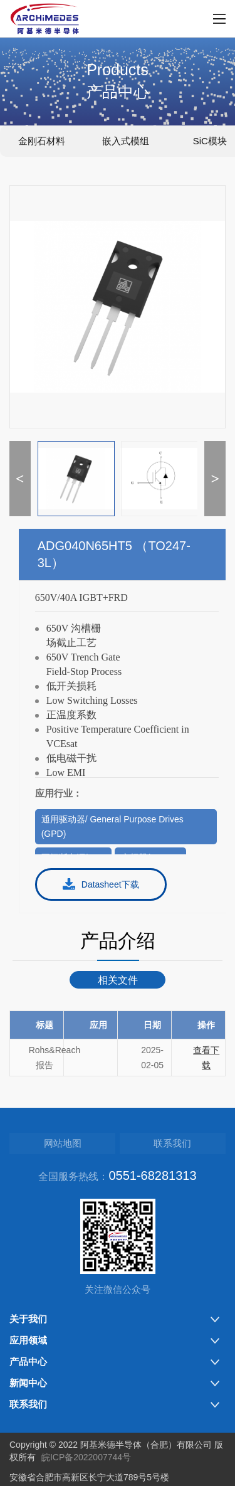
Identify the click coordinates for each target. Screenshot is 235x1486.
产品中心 (28, 1361)
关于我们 (28, 1319)
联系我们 (172, 1143)
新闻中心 (28, 1382)
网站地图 (62, 1143)
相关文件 (118, 980)
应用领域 (28, 1340)
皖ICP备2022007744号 (86, 1457)
